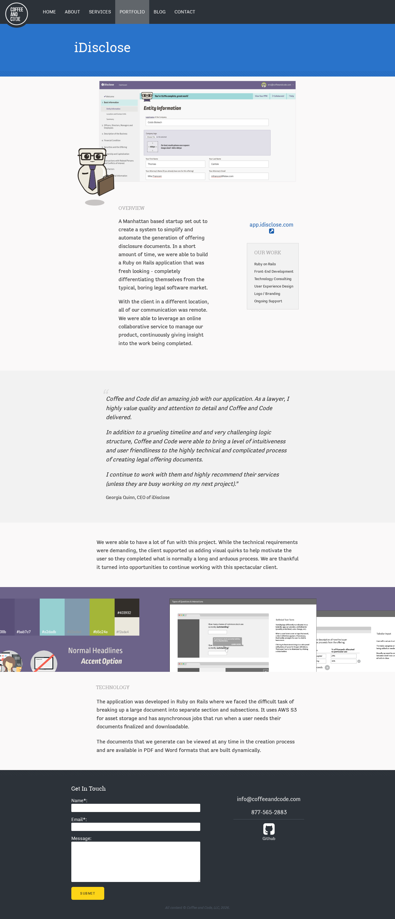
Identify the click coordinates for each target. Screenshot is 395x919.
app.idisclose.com (272, 227)
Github (269, 831)
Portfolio (132, 12)
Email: (79, 819)
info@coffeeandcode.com (269, 799)
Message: (81, 838)
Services (100, 12)
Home (49, 12)
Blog (160, 12)
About (72, 12)
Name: (79, 800)
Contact (184, 12)
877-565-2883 (269, 812)
